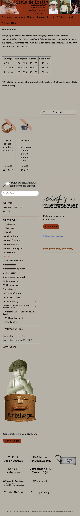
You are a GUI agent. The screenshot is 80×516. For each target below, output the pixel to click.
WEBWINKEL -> (10, 220)
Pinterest (31, 17)
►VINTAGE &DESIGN (13, 329)
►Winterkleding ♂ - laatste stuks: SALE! (20, 306)
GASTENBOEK (9, 347)
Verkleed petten (11, 285)
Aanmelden (51, 226)
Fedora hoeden (10, 281)
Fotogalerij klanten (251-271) (20, 340)
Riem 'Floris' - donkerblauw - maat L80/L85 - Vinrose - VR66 (25, 150)
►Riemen (7, 256)
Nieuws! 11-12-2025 (13, 207)
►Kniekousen (9, 252)
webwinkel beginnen (48, 511)
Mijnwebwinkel (68, 511)
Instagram (19, 17)
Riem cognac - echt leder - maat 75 (8, 145)
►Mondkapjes (10, 322)
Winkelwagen (8, 23)
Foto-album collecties (14, 336)
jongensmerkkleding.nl (53, 236)
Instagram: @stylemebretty (58, 248)
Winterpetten (9, 265)
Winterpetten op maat (20, 269)
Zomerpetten (9, 273)
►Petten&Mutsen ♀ (13, 297)
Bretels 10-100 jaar (12, 248)
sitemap (35, 511)
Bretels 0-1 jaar (11, 236)
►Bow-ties (8, 228)
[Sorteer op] (58, 112)
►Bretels (7, 232)
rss (40, 511)
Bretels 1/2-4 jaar (12, 240)
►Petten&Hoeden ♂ (13, 260)
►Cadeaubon (9, 224)
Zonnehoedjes (10, 289)
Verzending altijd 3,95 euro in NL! (56, 17)
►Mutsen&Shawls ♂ (13, 293)
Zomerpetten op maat (20, 277)
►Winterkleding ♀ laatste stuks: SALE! (19, 313)
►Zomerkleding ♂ (20, 301)
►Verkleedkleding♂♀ (13, 318)
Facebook (6, 17)
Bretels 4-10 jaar (11, 244)
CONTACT (7, 211)
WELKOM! (8, 203)
